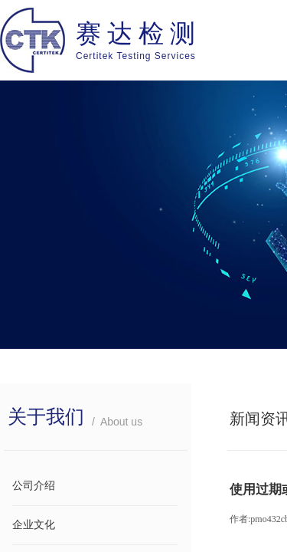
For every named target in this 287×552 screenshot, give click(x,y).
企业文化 (33, 525)
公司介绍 (33, 485)
